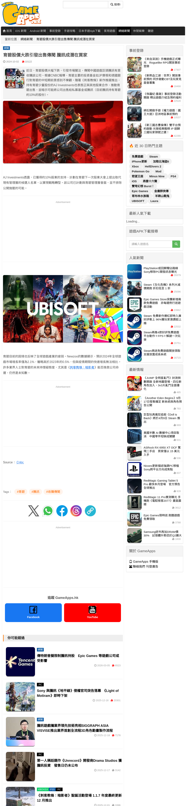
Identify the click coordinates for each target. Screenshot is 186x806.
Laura (154, 201)
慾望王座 (138, 176)
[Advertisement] (63, 230)
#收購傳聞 (53, 491)
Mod (158, 171)
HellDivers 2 (153, 166)
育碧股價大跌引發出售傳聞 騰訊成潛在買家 (65, 39)
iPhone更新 (140, 161)
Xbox (136, 166)
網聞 (6, 48)
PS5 (52, 789)
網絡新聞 (124, 30)
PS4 (173, 176)
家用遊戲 (109, 30)
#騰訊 (35, 491)
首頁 (7, 30)
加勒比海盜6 (161, 161)
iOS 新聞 (20, 30)
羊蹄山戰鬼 (162, 196)
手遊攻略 (69, 30)
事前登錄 (55, 30)
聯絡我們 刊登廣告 (143, 566)
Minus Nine (157, 176)
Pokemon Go (141, 171)
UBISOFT (138, 201)
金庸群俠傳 (161, 191)
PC (40, 684)
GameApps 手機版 (143, 561)
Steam (153, 156)
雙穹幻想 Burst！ (143, 186)
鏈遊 (150, 30)
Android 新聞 (38, 30)
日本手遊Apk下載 (90, 30)
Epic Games (140, 191)
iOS (135, 181)
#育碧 (21, 491)
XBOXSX (43, 789)
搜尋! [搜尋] (115, 4)
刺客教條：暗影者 (82, 367)
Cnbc (20, 462)
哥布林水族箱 (141, 196)
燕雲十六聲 (150, 181)
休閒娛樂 (139, 30)
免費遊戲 (138, 156)
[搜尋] (85, 4)
